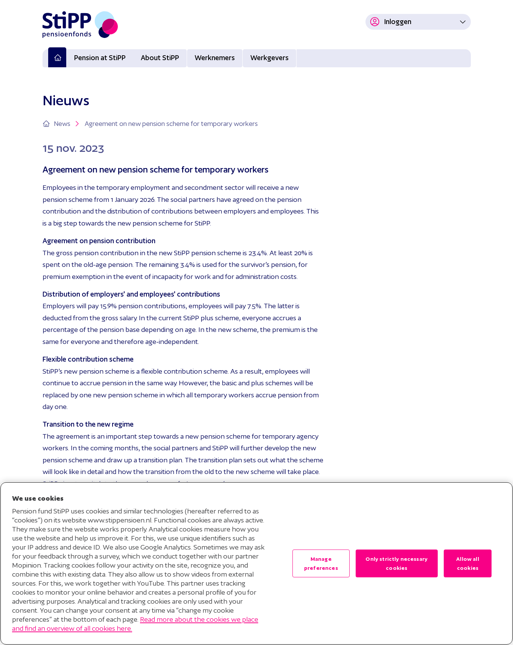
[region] (256, 563)
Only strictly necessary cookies (396, 563)
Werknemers (215, 58)
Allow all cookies (467, 563)
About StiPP (160, 58)
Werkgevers (269, 58)
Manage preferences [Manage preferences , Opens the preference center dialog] (321, 563)
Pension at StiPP (100, 58)
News (67, 123)
